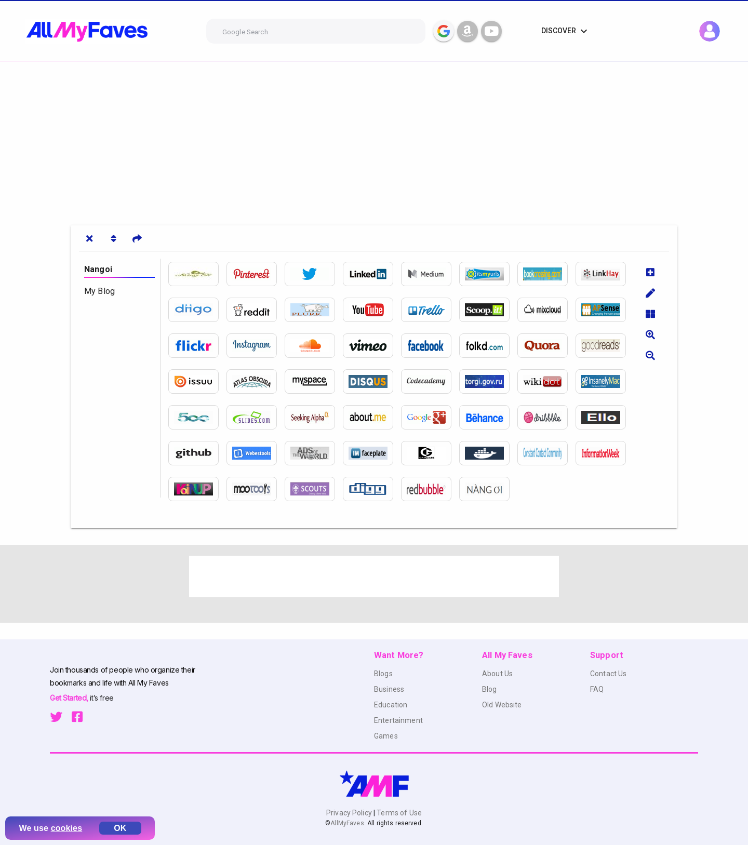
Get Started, (70, 697)
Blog (489, 689)
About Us (497, 673)
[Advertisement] (311, 139)
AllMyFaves (347, 823)
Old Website (502, 705)
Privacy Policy (349, 813)
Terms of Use (398, 813)
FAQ (597, 689)
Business (389, 689)
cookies (67, 828)
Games (386, 736)
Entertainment (398, 720)
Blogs (383, 673)
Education (390, 705)
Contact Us (608, 673)
